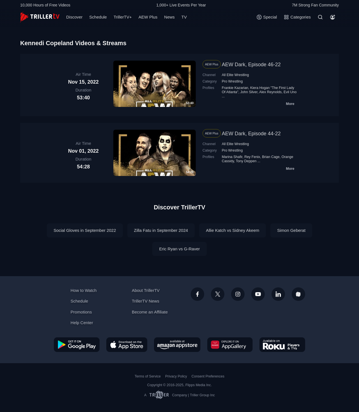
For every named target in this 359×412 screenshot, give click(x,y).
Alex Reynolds (270, 92)
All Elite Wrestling (235, 75)
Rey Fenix (252, 157)
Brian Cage (270, 157)
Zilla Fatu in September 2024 (161, 230)
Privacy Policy (176, 376)
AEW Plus (148, 17)
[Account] (332, 17)
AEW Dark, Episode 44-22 (251, 133)
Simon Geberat (291, 230)
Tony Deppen (246, 161)
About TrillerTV (146, 290)
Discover (74, 17)
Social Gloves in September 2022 (85, 230)
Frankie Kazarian (235, 88)
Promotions (81, 312)
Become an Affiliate (150, 312)
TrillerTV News (145, 301)
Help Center (82, 322)
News (169, 17)
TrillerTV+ (123, 17)
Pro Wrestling (232, 81)
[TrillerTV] (39, 17)
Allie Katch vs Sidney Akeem (232, 230)
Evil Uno (290, 92)
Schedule (98, 17)
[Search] (320, 17)
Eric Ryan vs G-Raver (179, 248)
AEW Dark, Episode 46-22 (251, 64)
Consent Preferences (208, 376)
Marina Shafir (232, 157)
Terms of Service (148, 376)
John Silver (248, 92)
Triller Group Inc (202, 395)
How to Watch (84, 290)
